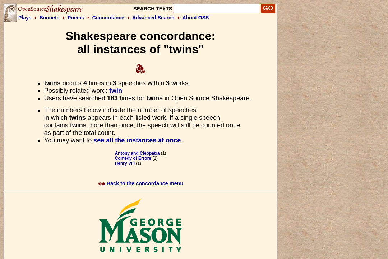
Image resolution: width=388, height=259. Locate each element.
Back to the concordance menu (141, 183)
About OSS (196, 18)
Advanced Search (153, 18)
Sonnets (49, 18)
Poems (76, 18)
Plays (25, 18)
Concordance (108, 18)
